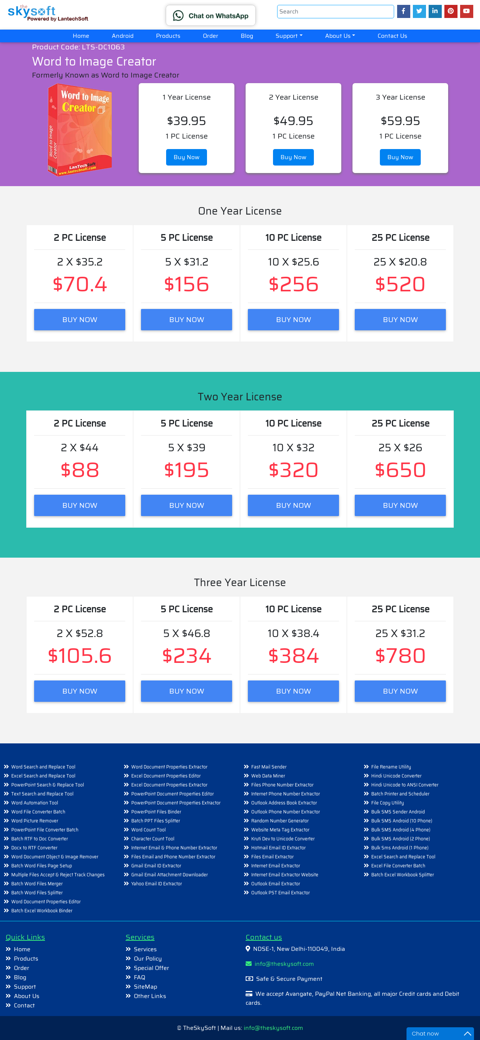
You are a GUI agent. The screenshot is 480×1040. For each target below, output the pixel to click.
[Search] (335, 11)
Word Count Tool (148, 829)
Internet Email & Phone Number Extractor (174, 847)
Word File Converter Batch (38, 811)
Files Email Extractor (272, 856)
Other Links (150, 996)
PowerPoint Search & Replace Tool (47, 784)
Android (123, 35)
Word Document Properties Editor (46, 901)
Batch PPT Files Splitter (155, 820)
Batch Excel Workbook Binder (41, 910)
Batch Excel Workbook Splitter (402, 874)
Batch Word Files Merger (37, 883)
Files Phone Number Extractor (282, 784)
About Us (338, 35)
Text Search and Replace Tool (42, 793)
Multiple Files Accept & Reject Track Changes (58, 874)
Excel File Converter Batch (398, 865)
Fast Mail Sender (268, 766)
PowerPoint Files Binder (156, 811)
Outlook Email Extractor (275, 883)
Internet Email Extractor (275, 865)
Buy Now (187, 157)
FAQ (139, 977)
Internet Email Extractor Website (284, 874)
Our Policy (148, 958)
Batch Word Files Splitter (37, 892)
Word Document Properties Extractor (169, 766)
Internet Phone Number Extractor (285, 793)
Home (86, 35)
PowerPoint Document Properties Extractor (175, 802)
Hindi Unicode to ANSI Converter (404, 784)
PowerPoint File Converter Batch (44, 829)
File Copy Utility (387, 802)
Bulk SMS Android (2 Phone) (400, 838)
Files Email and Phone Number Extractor (173, 856)
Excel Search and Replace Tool (43, 775)
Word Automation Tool (34, 802)
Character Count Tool (152, 838)
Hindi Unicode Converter (396, 775)
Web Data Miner (268, 775)
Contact (24, 1005)
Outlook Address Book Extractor (284, 802)
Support (287, 35)
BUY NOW (80, 319)
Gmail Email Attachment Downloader (169, 874)
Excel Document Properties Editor (166, 775)
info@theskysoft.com (280, 963)
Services (145, 949)
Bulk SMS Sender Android (398, 811)
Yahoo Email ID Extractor (156, 883)
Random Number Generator (280, 820)
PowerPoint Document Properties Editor (172, 793)
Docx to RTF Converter (34, 847)
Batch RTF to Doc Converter (39, 838)
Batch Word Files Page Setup (41, 865)
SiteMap (145, 986)
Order (210, 35)
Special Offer (151, 968)
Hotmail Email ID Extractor (278, 847)
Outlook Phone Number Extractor (285, 811)
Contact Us (392, 35)
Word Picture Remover (34, 820)
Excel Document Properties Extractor (169, 784)
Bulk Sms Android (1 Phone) (400, 847)
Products (168, 35)
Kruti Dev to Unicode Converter (283, 838)
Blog (247, 35)
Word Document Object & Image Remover (54, 856)
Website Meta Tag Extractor (280, 829)
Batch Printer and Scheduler (400, 793)
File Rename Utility (391, 766)
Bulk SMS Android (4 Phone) (400, 829)
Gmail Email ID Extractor (156, 865)
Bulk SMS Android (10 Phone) (401, 820)
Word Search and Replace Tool (43, 766)
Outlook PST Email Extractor (280, 892)
